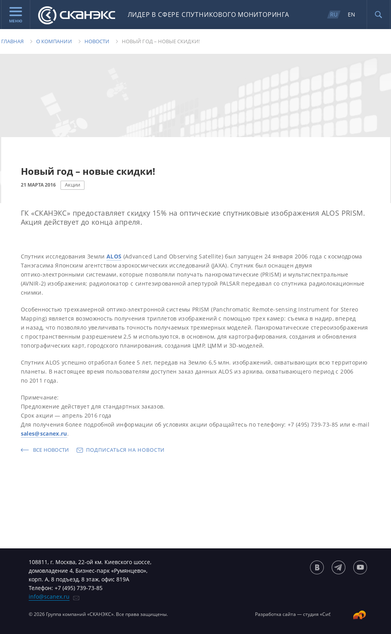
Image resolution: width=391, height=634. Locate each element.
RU (334, 14)
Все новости (51, 449)
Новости (96, 41)
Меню (15, 15)
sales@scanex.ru (44, 433)
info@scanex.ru (49, 596)
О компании (54, 41)
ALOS (113, 256)
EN (351, 14)
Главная (12, 41)
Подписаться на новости (125, 449)
